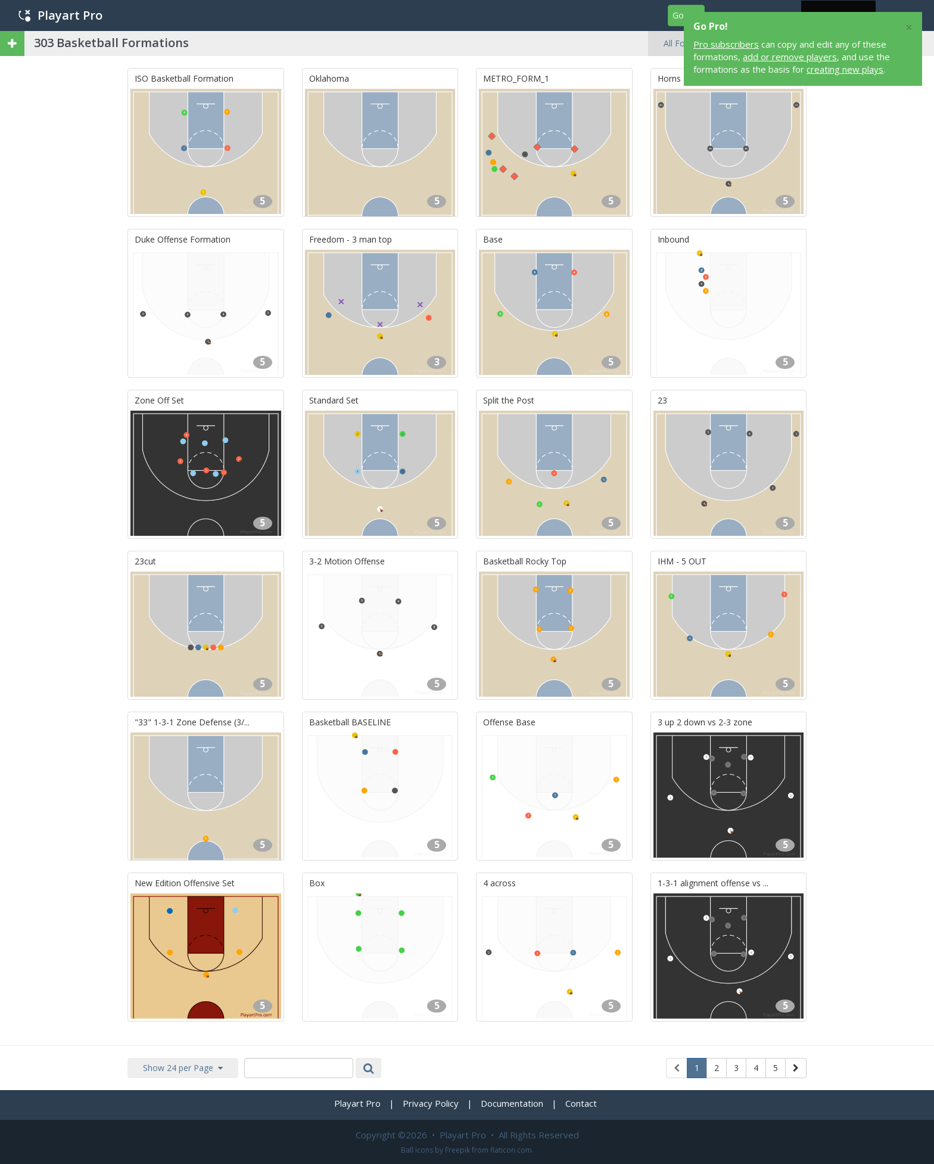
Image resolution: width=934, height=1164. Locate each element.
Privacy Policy (431, 1103)
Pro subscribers (726, 44)
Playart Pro (60, 15)
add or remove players (790, 57)
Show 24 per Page (183, 1067)
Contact (581, 1103)
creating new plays (845, 69)
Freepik (457, 1150)
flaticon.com (511, 1150)
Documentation (512, 1103)
